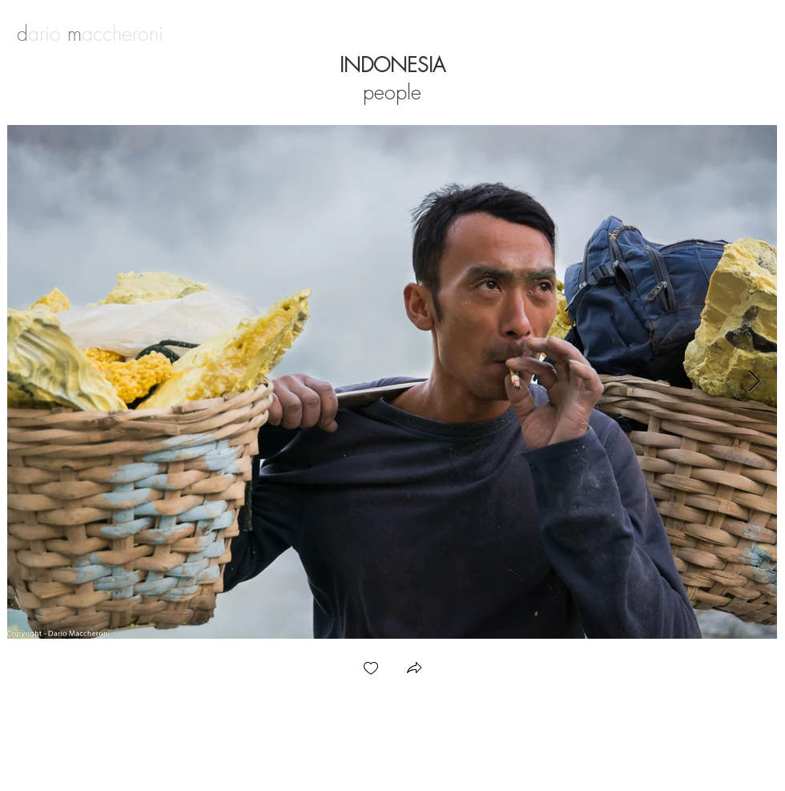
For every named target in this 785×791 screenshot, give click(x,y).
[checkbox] (370, 669)
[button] (414, 669)
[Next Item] (754, 381)
